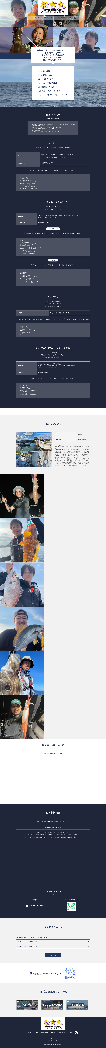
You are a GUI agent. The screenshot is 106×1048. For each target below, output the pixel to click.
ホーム (31, 17)
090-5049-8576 (56, 827)
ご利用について (61, 17)
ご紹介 (70, 17)
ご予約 (37, 17)
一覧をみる (53, 955)
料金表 (53, 17)
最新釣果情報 (44, 17)
